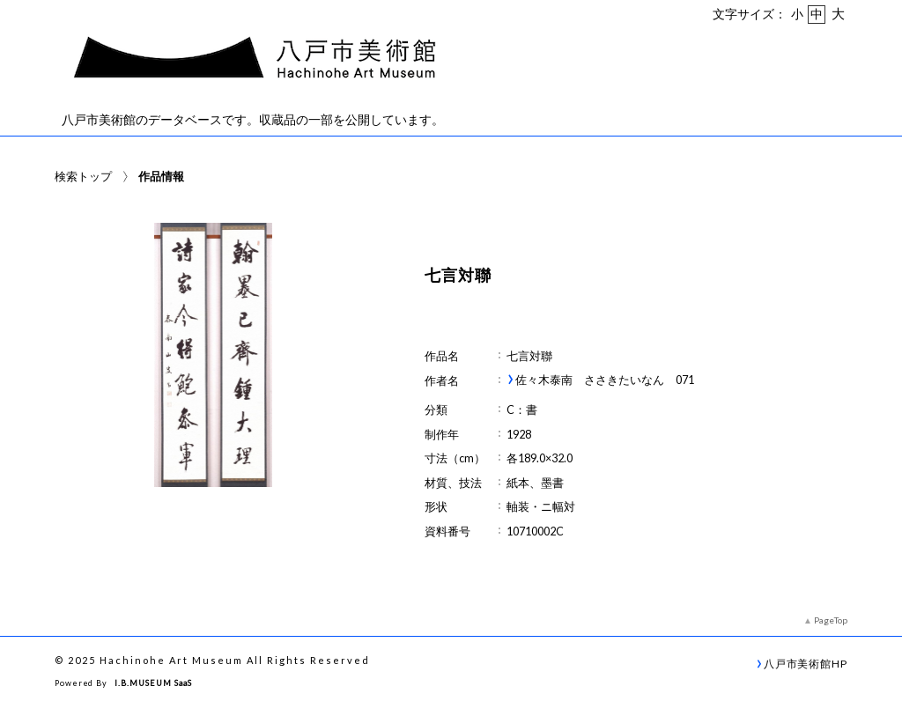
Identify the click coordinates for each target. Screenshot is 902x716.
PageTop (830, 620)
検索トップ (83, 176)
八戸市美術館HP (805, 663)
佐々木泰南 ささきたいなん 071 (604, 380)
